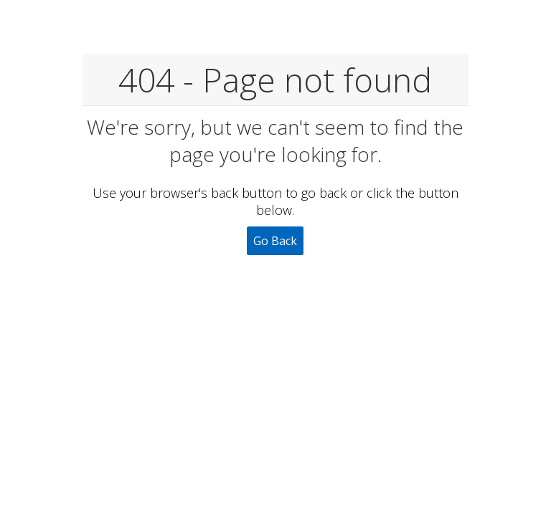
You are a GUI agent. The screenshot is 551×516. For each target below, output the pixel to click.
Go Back (275, 241)
